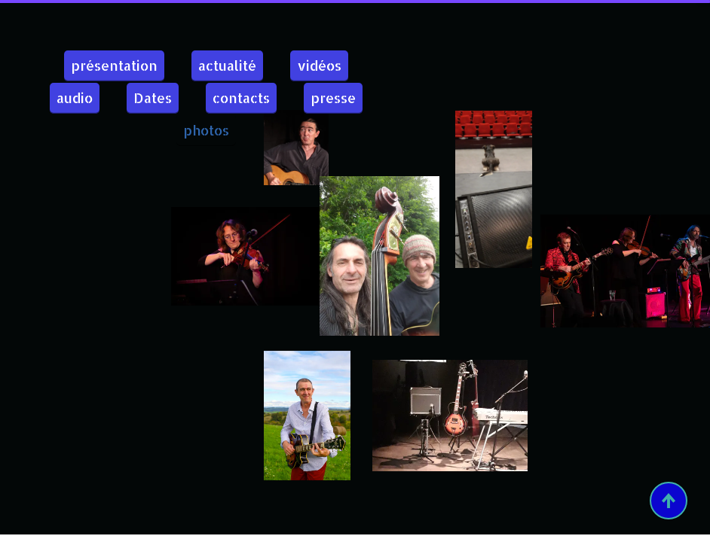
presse (333, 97)
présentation (114, 65)
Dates (152, 97)
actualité (227, 65)
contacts (241, 97)
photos (206, 130)
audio (75, 97)
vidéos (319, 65)
